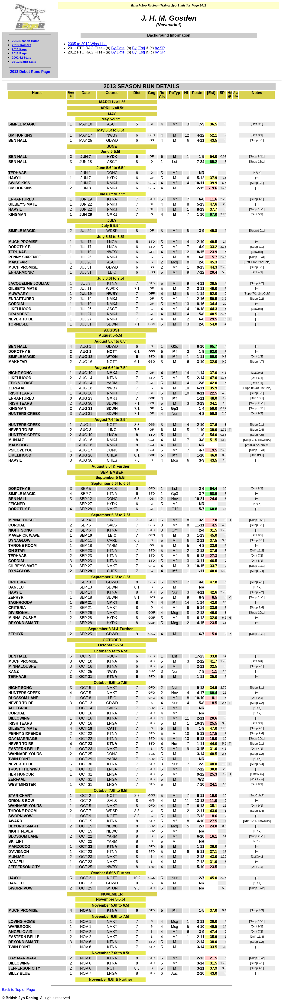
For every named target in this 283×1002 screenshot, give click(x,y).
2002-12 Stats (21, 57)
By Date (117, 48)
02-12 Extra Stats (24, 61)
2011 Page (19, 49)
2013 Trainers (21, 45)
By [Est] (138, 48)
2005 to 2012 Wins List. (87, 44)
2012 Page (19, 53)
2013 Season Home (25, 41)
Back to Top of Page (18, 990)
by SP (159, 48)
